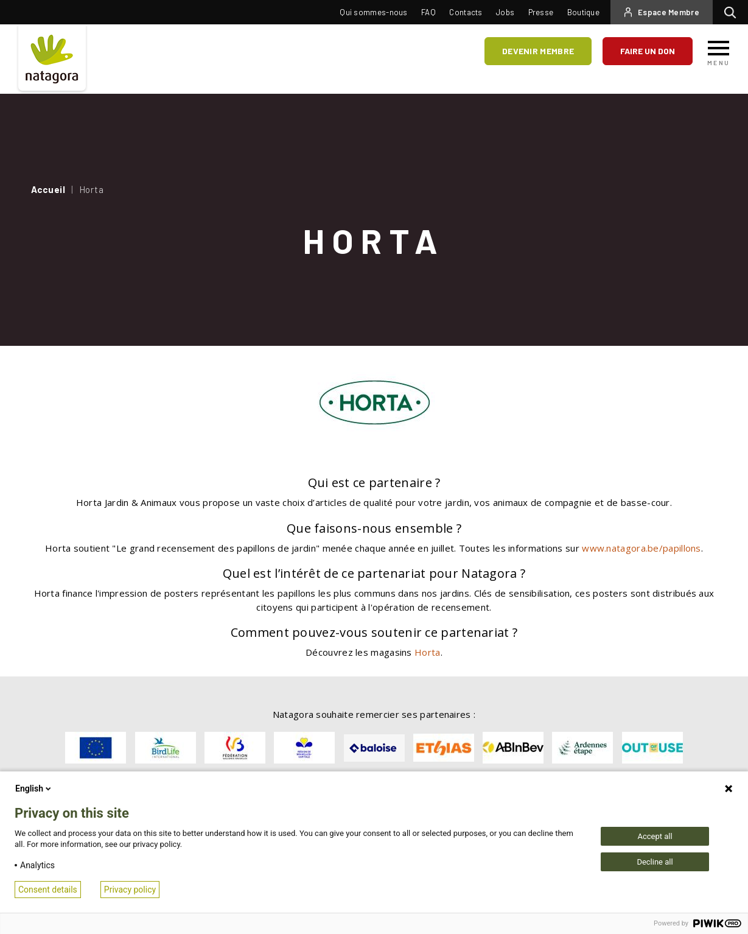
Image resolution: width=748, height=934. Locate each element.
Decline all (655, 861)
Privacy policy (130, 889)
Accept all (654, 836)
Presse (541, 12)
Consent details (47, 889)
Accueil (48, 189)
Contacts (465, 12)
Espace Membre (668, 12)
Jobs (505, 12)
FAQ (428, 12)
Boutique (583, 12)
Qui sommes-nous (374, 12)
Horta (427, 652)
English (34, 788)
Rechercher (733, 12)
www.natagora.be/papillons (641, 548)
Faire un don (647, 51)
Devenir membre (538, 51)
